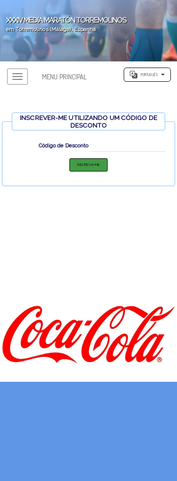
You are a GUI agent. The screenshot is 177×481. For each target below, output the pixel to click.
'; (88, 30)
